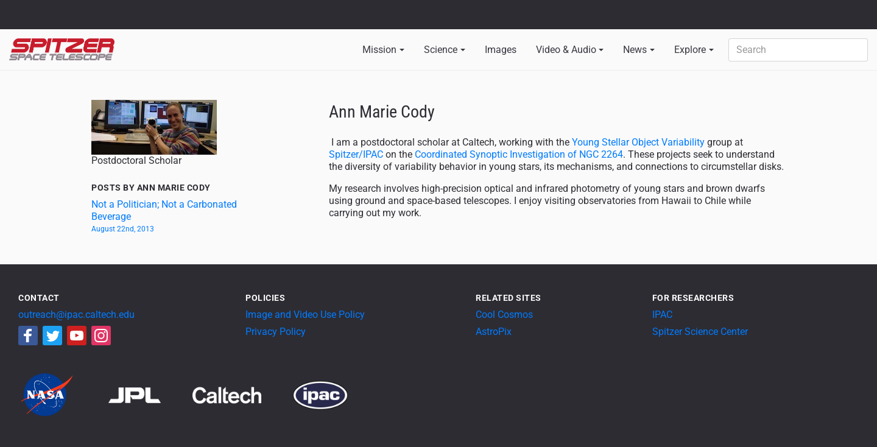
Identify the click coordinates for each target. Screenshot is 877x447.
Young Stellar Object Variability (638, 142)
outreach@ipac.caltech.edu (76, 314)
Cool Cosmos (504, 314)
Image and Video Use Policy (305, 314)
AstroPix (494, 331)
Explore (690, 49)
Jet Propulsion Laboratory (80, 9)
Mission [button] (379, 49)
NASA (23, 15)
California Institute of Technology (80, 20)
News (635, 49)
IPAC (662, 314)
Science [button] (440, 49)
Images (500, 49)
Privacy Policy (275, 331)
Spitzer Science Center (700, 331)
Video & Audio (566, 49)
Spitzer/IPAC (356, 154)
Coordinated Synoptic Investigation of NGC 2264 (519, 154)
